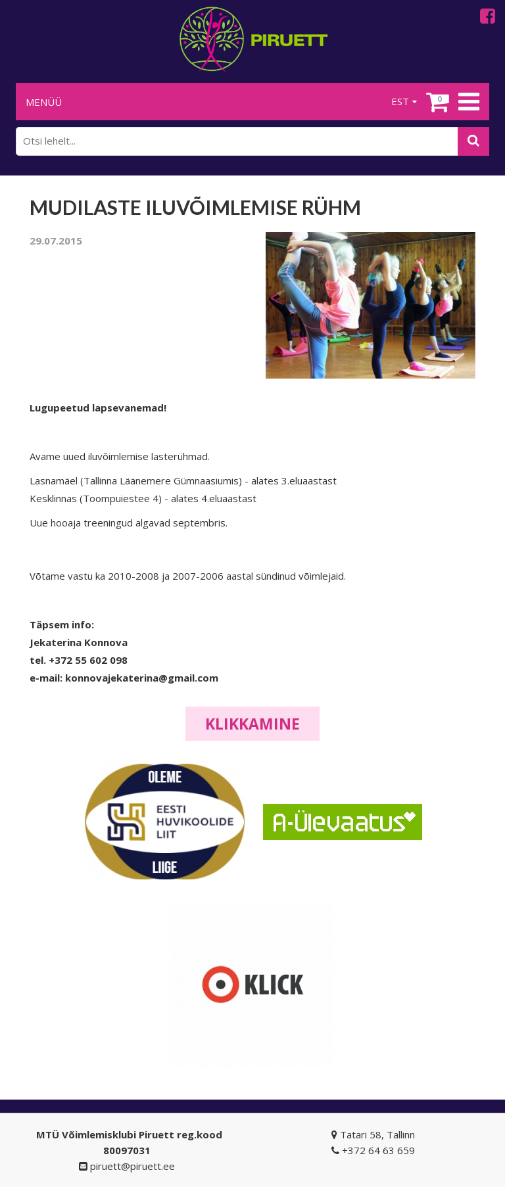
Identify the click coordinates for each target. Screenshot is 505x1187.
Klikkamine (252, 723)
